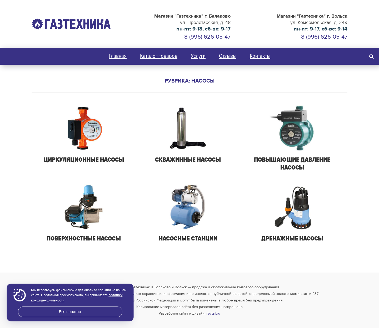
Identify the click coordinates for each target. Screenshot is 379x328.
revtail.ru (213, 313)
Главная (118, 56)
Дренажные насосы (292, 238)
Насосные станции (188, 238)
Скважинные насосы (188, 159)
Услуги (198, 56)
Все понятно (70, 311)
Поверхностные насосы (84, 238)
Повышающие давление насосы (292, 163)
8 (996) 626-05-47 (324, 36)
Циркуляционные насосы (84, 159)
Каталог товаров (158, 56)
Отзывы (227, 56)
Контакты (260, 56)
